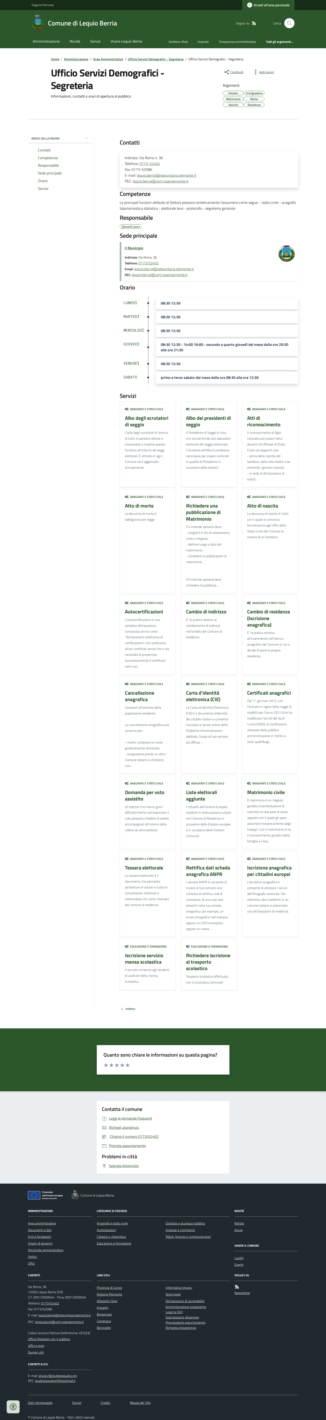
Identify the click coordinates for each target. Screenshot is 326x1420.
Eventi (238, 1264)
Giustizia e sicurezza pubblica (185, 1223)
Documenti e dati (40, 1229)
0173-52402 (150, 163)
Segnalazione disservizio (182, 1317)
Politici (32, 1256)
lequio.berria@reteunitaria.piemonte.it (166, 175)
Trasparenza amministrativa (237, 41)
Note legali (173, 1294)
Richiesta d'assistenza (181, 1327)
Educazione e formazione (146, 946)
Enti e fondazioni (39, 1236)
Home (55, 59)
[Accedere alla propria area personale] (268, 5)
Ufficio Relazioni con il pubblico (49, 1338)
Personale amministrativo (45, 1249)
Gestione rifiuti (178, 41)
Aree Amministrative (108, 59)
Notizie (239, 1223)
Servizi (95, 41)
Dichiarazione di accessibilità (185, 1300)
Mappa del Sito (140, 1402)
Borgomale (104, 1314)
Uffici (31, 1263)
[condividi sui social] (233, 72)
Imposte (203, 41)
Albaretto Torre (107, 1300)
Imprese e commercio (180, 1229)
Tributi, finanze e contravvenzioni (188, 1236)
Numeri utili (36, 1352)
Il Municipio (134, 248)
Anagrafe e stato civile (144, 409)
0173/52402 (148, 263)
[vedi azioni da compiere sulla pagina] (263, 72)
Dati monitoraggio (40, 1402)
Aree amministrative (42, 1223)
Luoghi (239, 1257)
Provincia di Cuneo (109, 1287)
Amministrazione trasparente (186, 1306)
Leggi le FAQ (174, 1312)
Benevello (104, 1327)
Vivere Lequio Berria (126, 41)
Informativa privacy (179, 1287)
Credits (105, 1402)
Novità (75, 41)
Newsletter (242, 1292)
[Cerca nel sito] (287, 23)
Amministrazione (46, 41)
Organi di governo (40, 1243)
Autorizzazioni (106, 1229)
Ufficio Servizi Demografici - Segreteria (156, 59)
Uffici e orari (36, 1345)
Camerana (104, 1321)
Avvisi (238, 1229)
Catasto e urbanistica (111, 1236)
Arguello (102, 1307)
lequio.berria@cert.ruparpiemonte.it (160, 181)
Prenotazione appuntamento (185, 1322)
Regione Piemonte (43, 5)
